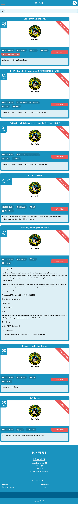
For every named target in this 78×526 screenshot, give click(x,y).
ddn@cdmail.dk (43, 324)
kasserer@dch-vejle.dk (41, 457)
